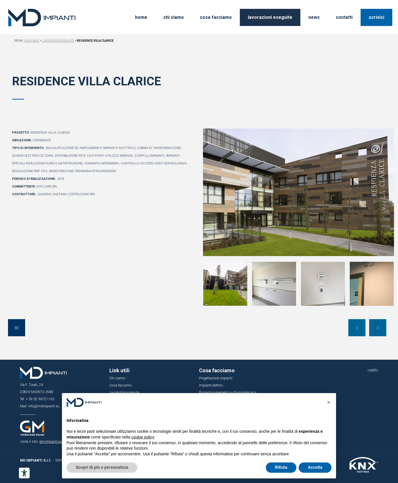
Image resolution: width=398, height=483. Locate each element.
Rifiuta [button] (281, 467)
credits (373, 370)
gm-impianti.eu (50, 442)
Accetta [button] (315, 467)
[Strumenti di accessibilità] (24, 473)
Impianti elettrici (211, 385)
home (141, 17)
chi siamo (173, 17)
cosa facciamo (216, 17)
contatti (344, 17)
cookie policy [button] (142, 437)
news (314, 17)
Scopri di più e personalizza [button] (102, 467)
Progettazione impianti (215, 378)
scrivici (376, 17)
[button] (328, 402)
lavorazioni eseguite (270, 17)
